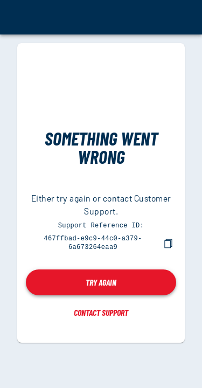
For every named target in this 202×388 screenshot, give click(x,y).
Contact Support (101, 311)
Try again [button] (101, 281)
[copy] (168, 242)
